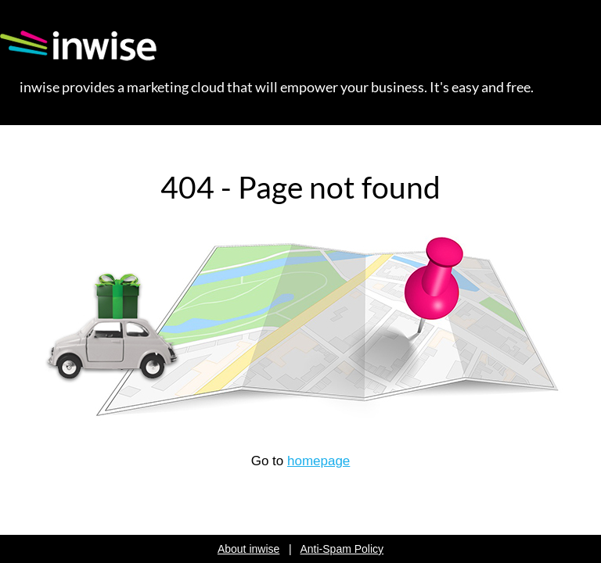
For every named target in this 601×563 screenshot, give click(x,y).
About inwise (248, 549)
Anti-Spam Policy (342, 549)
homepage (318, 461)
